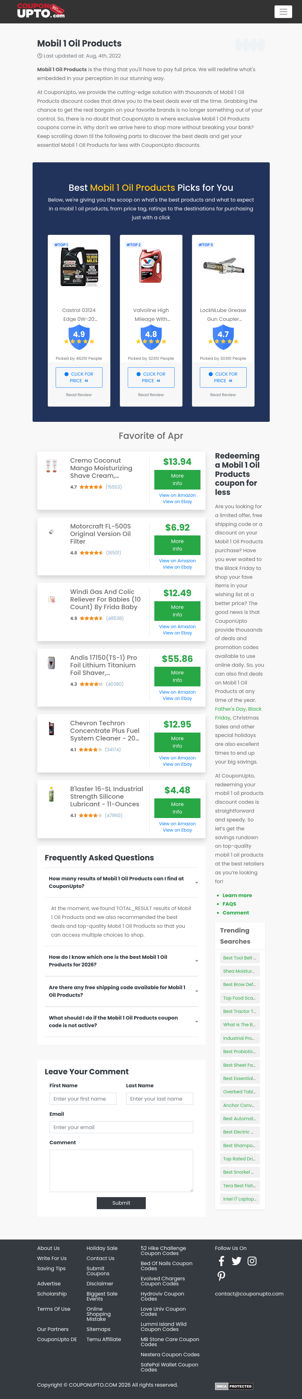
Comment (63, 1142)
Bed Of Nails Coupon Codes (167, 1266)
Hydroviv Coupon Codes (162, 1296)
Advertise (49, 1283)
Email (57, 1114)
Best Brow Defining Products (254, 984)
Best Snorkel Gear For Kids (251, 1172)
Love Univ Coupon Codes (163, 1311)
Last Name (140, 1085)
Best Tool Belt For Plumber (251, 958)
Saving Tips (51, 1268)
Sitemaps (99, 1329)
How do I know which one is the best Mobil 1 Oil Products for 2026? (108, 960)
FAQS (229, 904)
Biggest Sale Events (102, 1296)
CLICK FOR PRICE (79, 377)
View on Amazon (177, 495)
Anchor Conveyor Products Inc (256, 1105)
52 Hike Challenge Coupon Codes (163, 1251)
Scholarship (52, 1293)
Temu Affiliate (104, 1339)
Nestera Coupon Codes (170, 1354)
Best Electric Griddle (245, 1132)
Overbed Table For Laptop (251, 1092)
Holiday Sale (102, 1248)
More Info (177, 479)
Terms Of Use (54, 1309)
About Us (48, 1248)
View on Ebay (177, 501)
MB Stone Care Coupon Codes (170, 1342)
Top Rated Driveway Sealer (252, 1159)
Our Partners (53, 1329)
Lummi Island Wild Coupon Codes (164, 1327)
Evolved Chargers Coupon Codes (163, 1281)
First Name (64, 1085)
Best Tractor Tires (242, 1011)
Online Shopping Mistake (99, 1314)
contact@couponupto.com (249, 1293)
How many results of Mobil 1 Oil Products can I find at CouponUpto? (116, 882)
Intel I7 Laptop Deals (245, 1199)
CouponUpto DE (57, 1339)
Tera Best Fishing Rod (246, 1186)
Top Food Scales (241, 998)
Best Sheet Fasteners (246, 1065)
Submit (121, 1203)
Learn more (237, 895)
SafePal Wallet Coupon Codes (169, 1367)
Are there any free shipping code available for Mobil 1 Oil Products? (117, 991)
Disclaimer (100, 1283)
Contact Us (100, 1258)
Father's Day (230, 709)
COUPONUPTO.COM (93, 1385)
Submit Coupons (98, 1271)
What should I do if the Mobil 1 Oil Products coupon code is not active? (113, 1021)
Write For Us (52, 1258)
